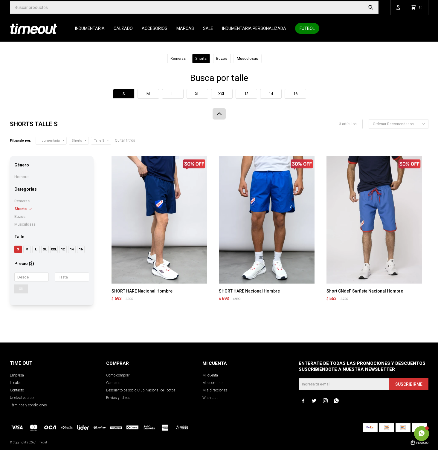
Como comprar (117, 375)
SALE (208, 28)
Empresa (17, 375)
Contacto (17, 390)
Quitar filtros (125, 140)
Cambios (113, 383)
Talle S (99, 141)
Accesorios (154, 28)
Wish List (210, 398)
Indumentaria (90, 28)
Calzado (123, 28)
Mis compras (213, 383)
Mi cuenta (210, 375)
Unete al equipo (21, 398)
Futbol (307, 28)
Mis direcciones (214, 390)
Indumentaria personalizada (254, 28)
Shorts (77, 141)
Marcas (185, 28)
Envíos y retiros (118, 398)
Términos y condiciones (28, 405)
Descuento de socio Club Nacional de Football (141, 390)
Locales (16, 383)
